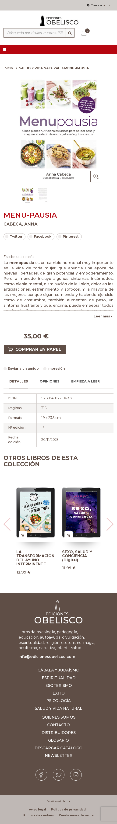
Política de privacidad (68, 809)
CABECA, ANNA (20, 224)
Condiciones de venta (76, 815)
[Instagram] (76, 775)
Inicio (8, 68)
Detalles (18, 381)
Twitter (13, 236)
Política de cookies (38, 815)
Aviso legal (37, 809)
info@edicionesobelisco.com (47, 656)
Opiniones (50, 381)
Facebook (40, 236)
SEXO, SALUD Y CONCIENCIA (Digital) (77, 556)
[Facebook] (41, 775)
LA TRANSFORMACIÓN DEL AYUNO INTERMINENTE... (35, 558)
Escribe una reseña (19, 257)
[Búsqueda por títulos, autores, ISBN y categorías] (39, 33)
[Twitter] (58, 775)
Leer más (102, 316)
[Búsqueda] (69, 33)
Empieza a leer (85, 381)
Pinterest (68, 236)
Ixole (67, 801)
